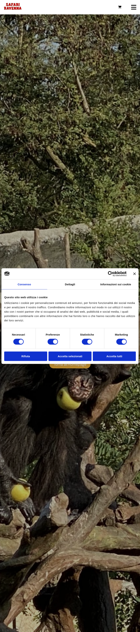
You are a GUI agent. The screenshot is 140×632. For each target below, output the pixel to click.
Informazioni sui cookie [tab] (115, 284)
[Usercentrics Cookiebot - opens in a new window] (111, 273)
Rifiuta (25, 356)
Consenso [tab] (24, 284)
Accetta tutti (114, 356)
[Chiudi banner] (134, 273)
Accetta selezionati (70, 356)
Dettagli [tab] (70, 284)
